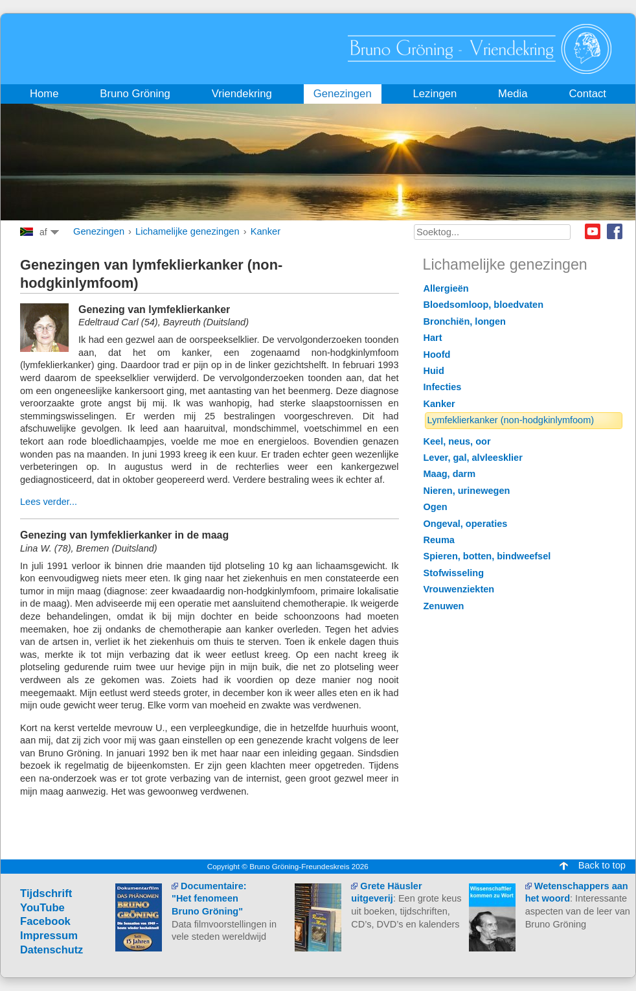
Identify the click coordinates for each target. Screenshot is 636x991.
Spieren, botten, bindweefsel (487, 556)
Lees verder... (48, 501)
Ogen (436, 507)
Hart (433, 337)
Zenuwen (444, 606)
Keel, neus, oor (457, 441)
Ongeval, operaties (466, 524)
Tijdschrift (46, 893)
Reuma (439, 540)
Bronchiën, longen (465, 321)
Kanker (265, 231)
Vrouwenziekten (459, 589)
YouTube (42, 908)
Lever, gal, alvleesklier (473, 457)
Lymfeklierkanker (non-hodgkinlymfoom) (511, 420)
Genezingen (98, 231)
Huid (434, 371)
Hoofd (437, 354)
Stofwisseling (454, 573)
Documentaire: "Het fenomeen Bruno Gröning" (209, 898)
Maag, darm (450, 474)
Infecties (443, 387)
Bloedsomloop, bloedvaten (484, 304)
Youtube (592, 231)
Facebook (614, 231)
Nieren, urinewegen (467, 490)
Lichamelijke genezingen (187, 231)
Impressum (49, 935)
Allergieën (446, 288)
